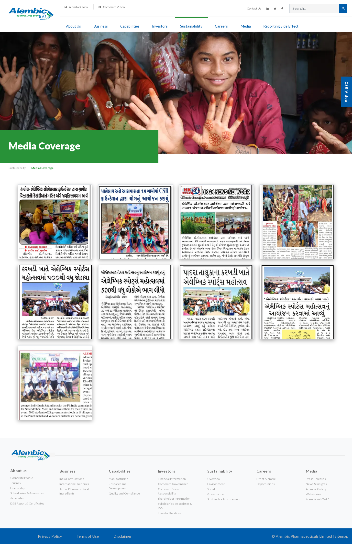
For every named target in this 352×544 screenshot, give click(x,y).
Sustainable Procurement (224, 499)
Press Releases (316, 479)
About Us (73, 26)
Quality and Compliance (124, 493)
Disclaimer (122, 536)
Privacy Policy (50, 536)
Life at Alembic (265, 479)
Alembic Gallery (316, 489)
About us (18, 470)
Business (100, 26)
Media (246, 26)
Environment (216, 484)
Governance (215, 494)
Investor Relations (170, 513)
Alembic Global (76, 7)
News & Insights (316, 484)
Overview (213, 479)
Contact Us (254, 8)
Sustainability (191, 26)
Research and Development (118, 486)
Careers (221, 26)
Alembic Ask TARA (318, 499)
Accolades (17, 498)
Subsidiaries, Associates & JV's (175, 506)
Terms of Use (88, 536)
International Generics (74, 484)
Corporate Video (112, 7)
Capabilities (130, 26)
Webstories (313, 494)
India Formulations (71, 479)
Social (211, 489)
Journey (15, 483)
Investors (160, 26)
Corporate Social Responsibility (168, 491)
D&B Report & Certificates (27, 503)
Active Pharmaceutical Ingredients (74, 491)
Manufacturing (118, 479)
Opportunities (265, 484)
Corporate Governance (173, 484)
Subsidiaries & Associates (27, 493)
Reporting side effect (280, 26)
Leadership (17, 488)
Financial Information (172, 479)
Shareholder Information (174, 498)
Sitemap (341, 536)
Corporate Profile (21, 478)
